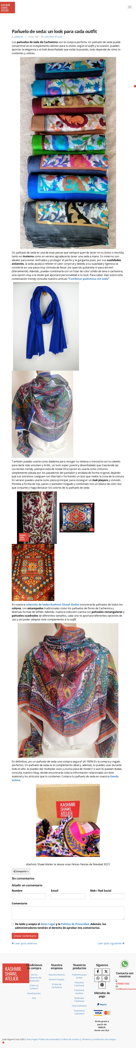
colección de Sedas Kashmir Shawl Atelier (53, 604)
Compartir (21, 871)
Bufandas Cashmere (79, 999)
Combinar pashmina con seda (88, 279)
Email (54, 890)
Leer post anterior (24, 943)
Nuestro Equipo (56, 979)
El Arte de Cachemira (57, 986)
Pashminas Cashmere (79, 1012)
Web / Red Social (100, 890)
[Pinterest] (102, 985)
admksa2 (18, 36)
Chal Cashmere (79, 1005)
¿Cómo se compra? (34, 987)
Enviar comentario (25, 936)
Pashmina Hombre (79, 992)
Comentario (19, 903)
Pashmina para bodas (79, 976)
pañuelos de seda (53, 36)
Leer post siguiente (111, 943)
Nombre (17, 890)
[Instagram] (106, 978)
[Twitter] (106, 971)
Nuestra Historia (57, 974)
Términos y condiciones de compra (99, 1039)
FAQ (34, 998)
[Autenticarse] (3, 1042)
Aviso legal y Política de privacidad (43, 1039)
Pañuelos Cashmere (79, 984)
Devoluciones (34, 993)
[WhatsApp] (98, 978)
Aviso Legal (48, 924)
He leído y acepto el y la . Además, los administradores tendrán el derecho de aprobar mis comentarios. (60, 926)
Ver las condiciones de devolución (33, 977)
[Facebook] (98, 971)
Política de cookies (70, 1039)
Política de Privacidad (75, 924)
